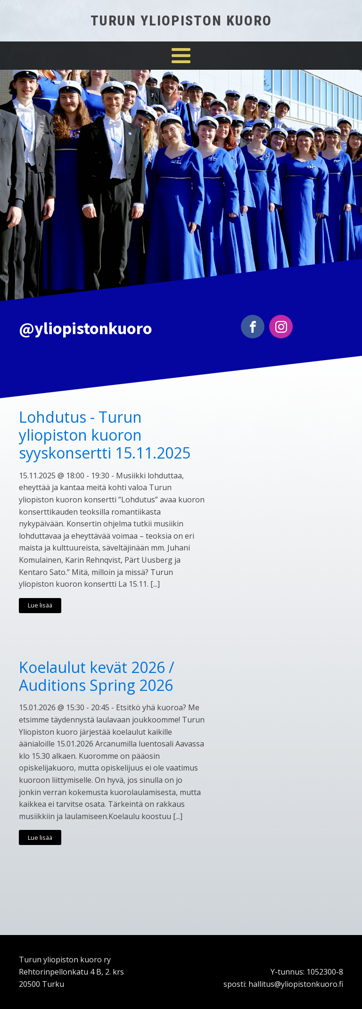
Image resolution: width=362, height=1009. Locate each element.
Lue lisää (40, 605)
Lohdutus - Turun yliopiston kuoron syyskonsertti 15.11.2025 (104, 435)
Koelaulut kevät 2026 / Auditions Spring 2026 (96, 676)
